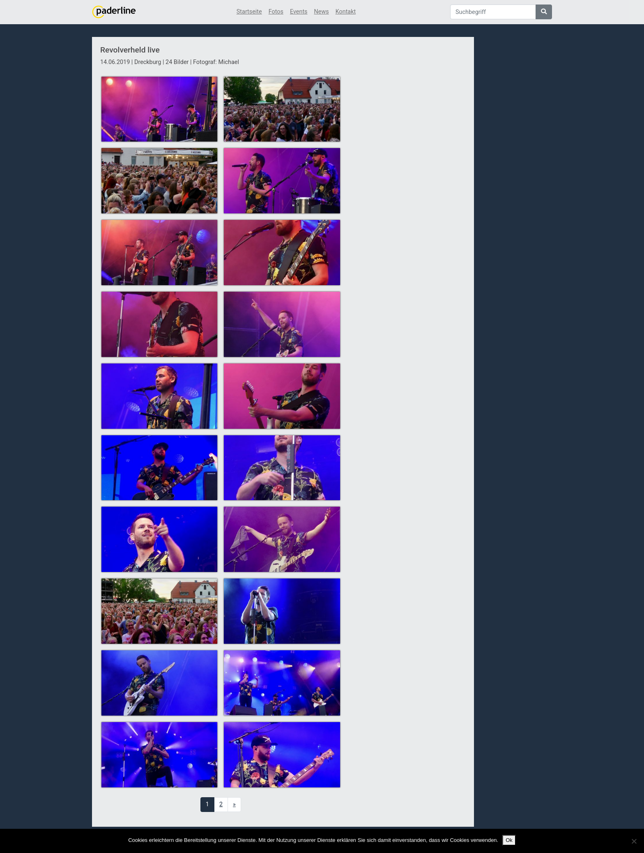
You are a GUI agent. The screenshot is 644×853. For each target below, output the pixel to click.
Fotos (276, 11)
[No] (634, 841)
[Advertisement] (408, 186)
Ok (509, 840)
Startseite (249, 11)
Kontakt (346, 11)
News (321, 11)
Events (299, 11)
